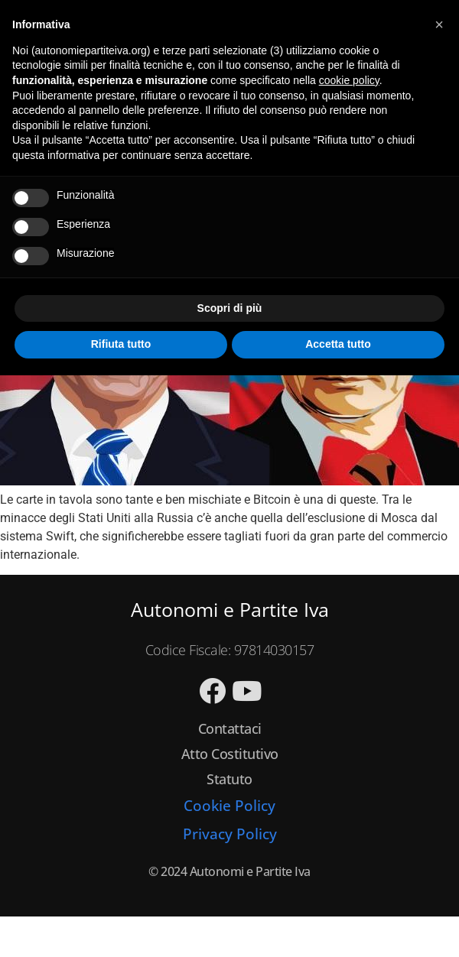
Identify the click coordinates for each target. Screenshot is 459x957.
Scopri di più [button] (229, 308)
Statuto (229, 779)
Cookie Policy (229, 806)
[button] (439, 24)
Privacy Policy (230, 834)
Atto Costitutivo (229, 754)
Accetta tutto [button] (338, 344)
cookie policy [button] (349, 80)
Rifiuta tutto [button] (121, 344)
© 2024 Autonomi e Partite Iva (229, 871)
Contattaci (230, 728)
